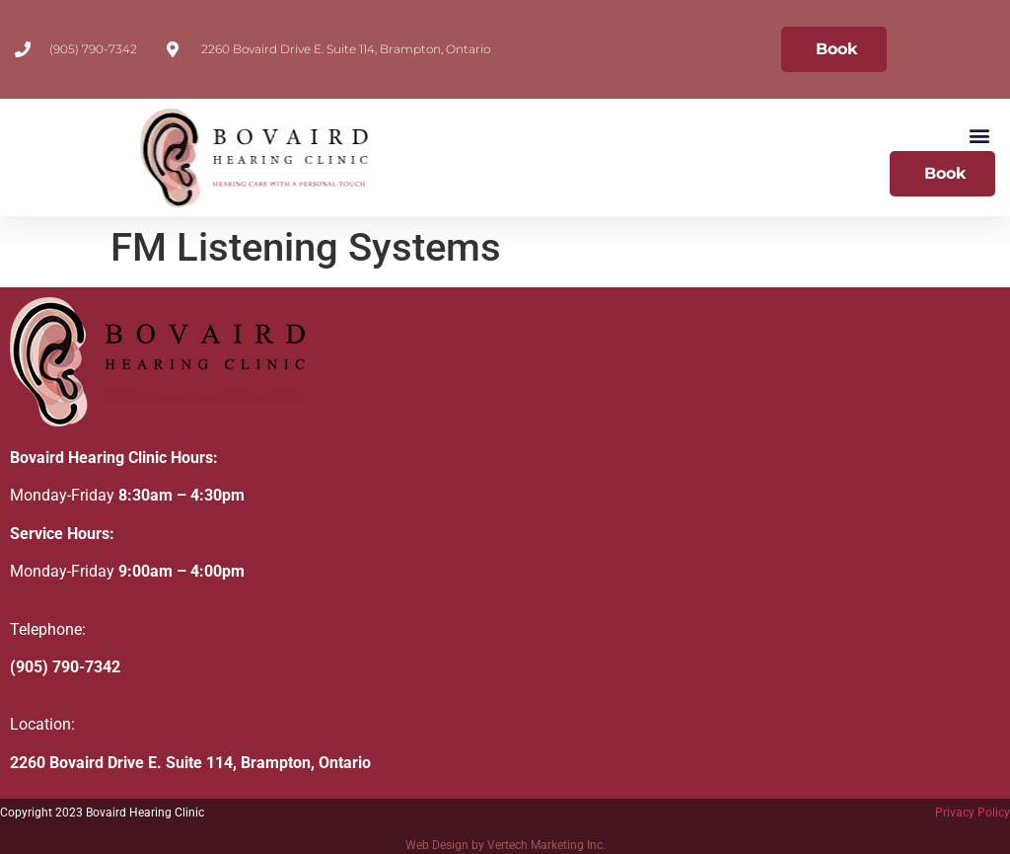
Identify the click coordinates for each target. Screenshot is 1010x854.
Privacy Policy (972, 812)
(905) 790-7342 (65, 667)
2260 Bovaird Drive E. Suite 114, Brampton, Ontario (190, 762)
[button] (979, 134)
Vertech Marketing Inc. (546, 845)
